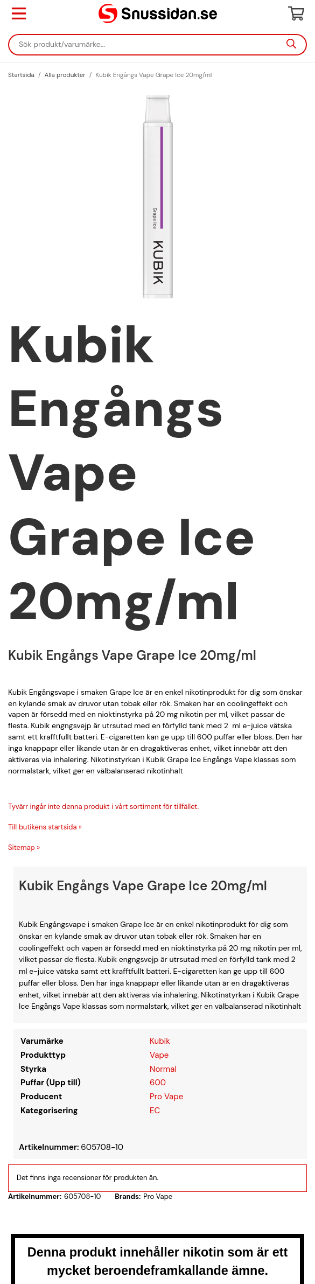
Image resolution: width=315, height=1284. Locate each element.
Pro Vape (166, 1096)
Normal (163, 1069)
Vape (159, 1055)
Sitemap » (24, 847)
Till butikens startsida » (45, 827)
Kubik (160, 1041)
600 (158, 1082)
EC (155, 1110)
